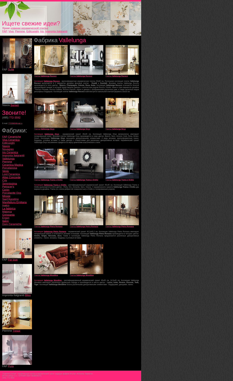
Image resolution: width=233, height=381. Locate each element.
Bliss (28, 295)
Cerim (5, 189)
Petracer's (8, 186)
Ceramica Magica (12, 164)
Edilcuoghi (32, 31)
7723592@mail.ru (15, 123)
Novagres (8, 149)
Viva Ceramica (11, 139)
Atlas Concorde (11, 177)
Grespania (8, 214)
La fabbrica (8, 208)
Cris (4, 180)
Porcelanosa (9, 167)
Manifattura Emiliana (14, 202)
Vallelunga (8, 158)
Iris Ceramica (10, 152)
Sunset (14, 105)
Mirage (6, 196)
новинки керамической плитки (29, 28)
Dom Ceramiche (12, 224)
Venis (5, 171)
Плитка (45, 76)
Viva (11, 31)
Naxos (6, 146)
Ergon (5, 217)
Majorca (7, 211)
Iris (42, 31)
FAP (4, 31)
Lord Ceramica (11, 174)
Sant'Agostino (10, 199)
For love (13, 259)
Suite (11, 69)
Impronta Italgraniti (56, 31)
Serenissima (9, 183)
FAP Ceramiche (11, 136)
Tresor (16, 330)
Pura (11, 366)
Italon (5, 221)
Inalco (5, 205)
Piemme (20, 31)
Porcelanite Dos (11, 192)
